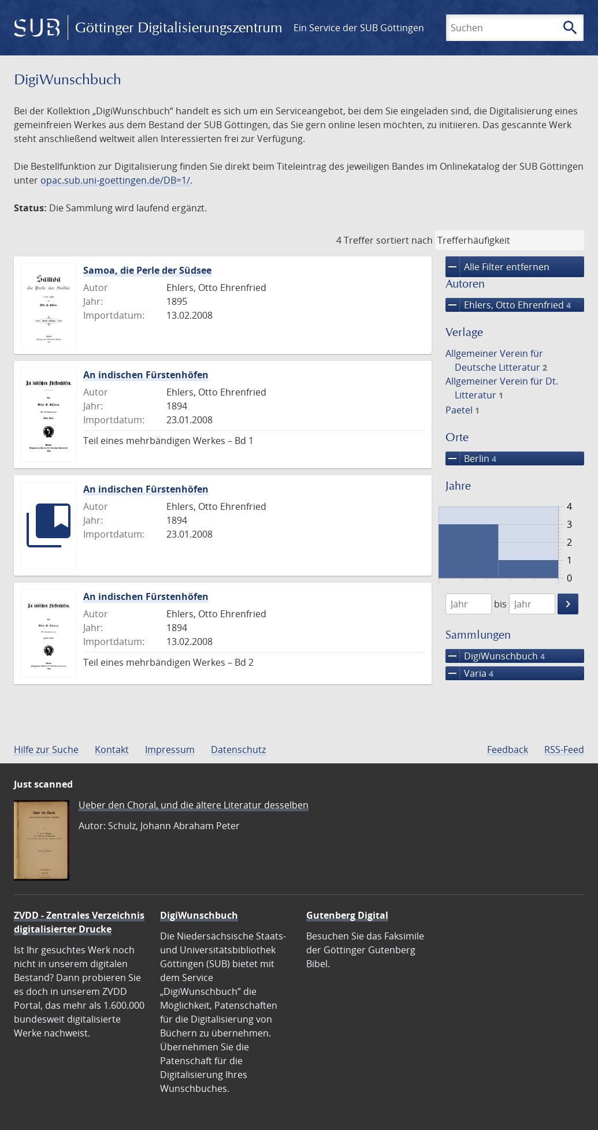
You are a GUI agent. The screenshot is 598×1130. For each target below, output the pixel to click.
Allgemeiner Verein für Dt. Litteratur (501, 388)
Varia (469, 673)
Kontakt (112, 749)
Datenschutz (238, 749)
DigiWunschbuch (495, 656)
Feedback (507, 749)
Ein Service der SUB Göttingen (359, 27)
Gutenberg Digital (347, 915)
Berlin (470, 458)
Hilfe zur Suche (46, 749)
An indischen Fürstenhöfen (146, 374)
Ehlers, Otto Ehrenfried (508, 305)
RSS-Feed (564, 749)
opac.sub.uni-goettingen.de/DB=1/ (115, 180)
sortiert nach (404, 240)
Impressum (170, 749)
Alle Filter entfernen (497, 266)
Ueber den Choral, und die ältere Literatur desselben (194, 805)
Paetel (462, 410)
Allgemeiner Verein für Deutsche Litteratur (496, 360)
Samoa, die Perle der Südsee (147, 270)
